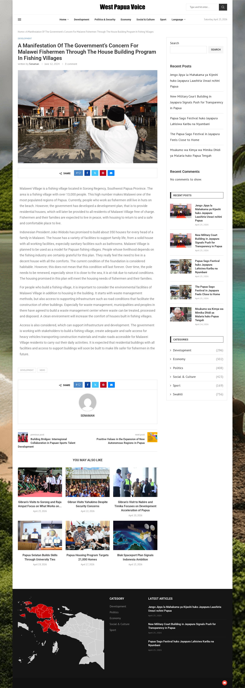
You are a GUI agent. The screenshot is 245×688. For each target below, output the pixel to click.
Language (177, 19)
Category (117, 598)
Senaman (34, 63)
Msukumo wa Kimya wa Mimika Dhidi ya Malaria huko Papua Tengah (209, 314)
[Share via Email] (111, 173)
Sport (163, 19)
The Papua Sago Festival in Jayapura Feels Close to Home (207, 290)
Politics (198, 368)
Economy (126, 19)
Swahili (198, 394)
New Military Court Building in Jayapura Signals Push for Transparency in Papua (196, 102)
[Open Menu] (19, 19)
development (27, 370)
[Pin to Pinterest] (103, 173)
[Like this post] (79, 173)
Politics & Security (105, 19)
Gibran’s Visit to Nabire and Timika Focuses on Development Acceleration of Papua (135, 506)
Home (63, 19)
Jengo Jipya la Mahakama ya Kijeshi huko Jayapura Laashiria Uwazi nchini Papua (195, 80)
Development (81, 19)
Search (223, 7)
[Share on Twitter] (95, 173)
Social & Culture (145, 19)
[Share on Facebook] (87, 173)
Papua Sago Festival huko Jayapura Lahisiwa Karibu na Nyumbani (207, 266)
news (42, 370)
